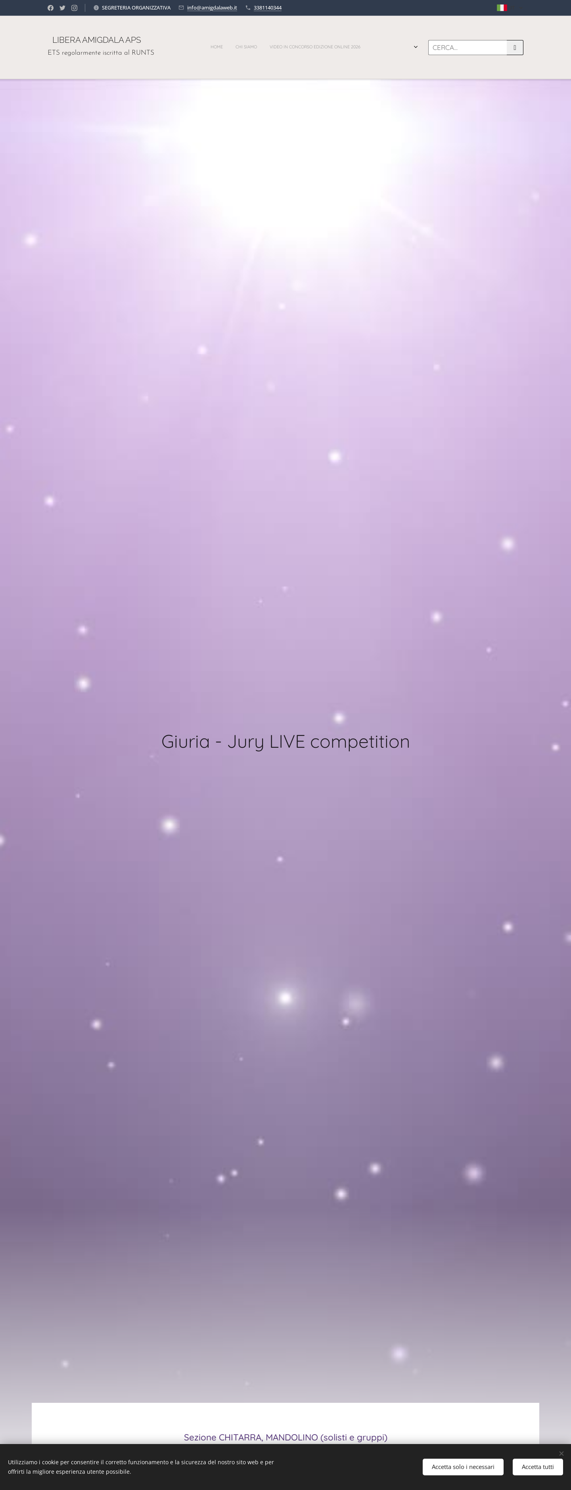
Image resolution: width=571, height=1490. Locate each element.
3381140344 (268, 7)
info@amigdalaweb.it (212, 7)
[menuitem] (245, 47)
